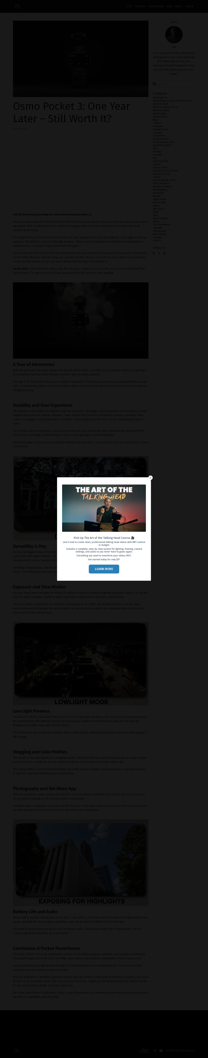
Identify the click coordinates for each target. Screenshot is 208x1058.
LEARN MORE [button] (104, 569)
